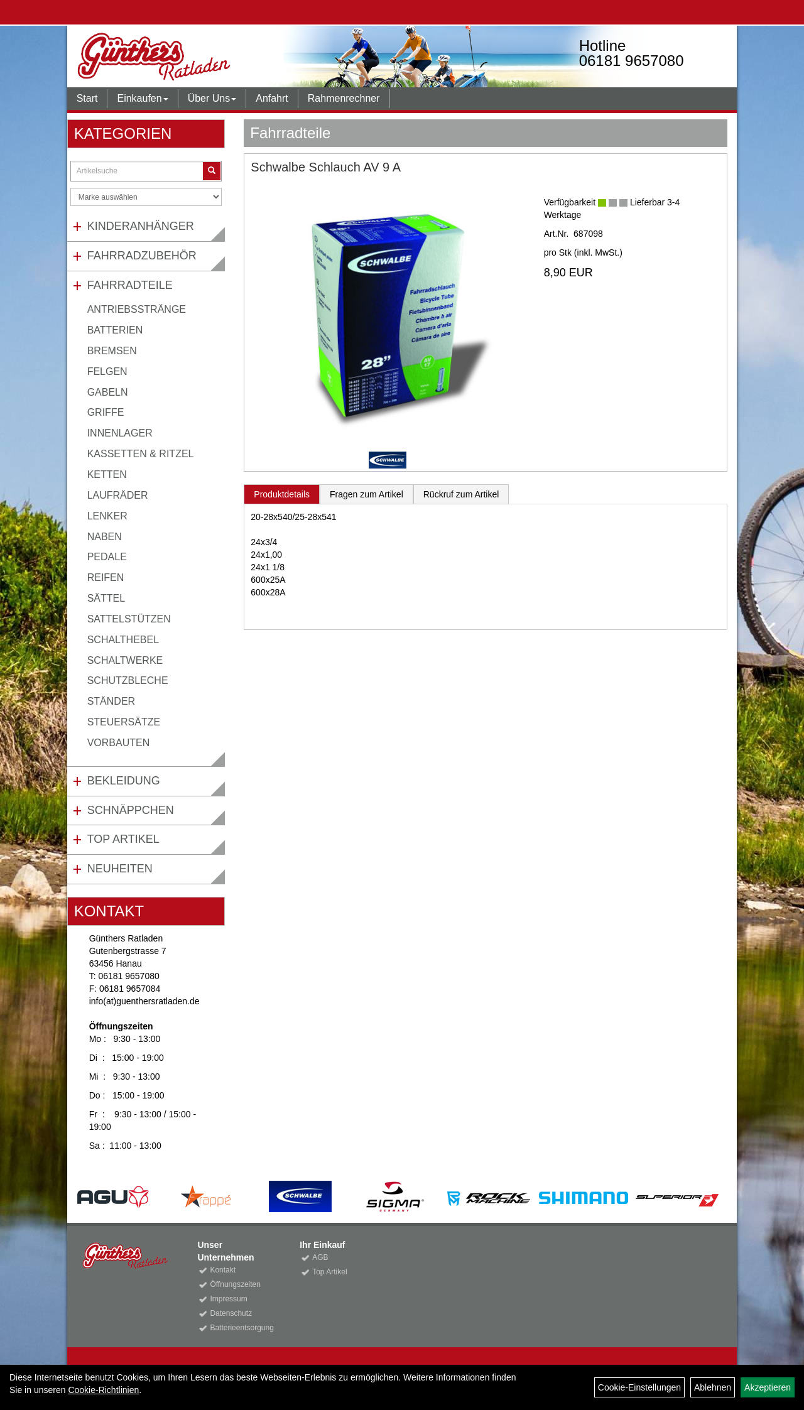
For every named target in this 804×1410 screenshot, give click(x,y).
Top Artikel (123, 839)
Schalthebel (123, 639)
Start (87, 98)
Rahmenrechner (344, 98)
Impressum (228, 1298)
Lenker (107, 516)
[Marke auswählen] (146, 197)
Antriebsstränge (136, 309)
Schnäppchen (130, 810)
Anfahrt (272, 98)
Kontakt (223, 1270)
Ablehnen (712, 1387)
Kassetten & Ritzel (140, 453)
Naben (104, 536)
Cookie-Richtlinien (103, 1390)
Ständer (111, 701)
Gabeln (107, 392)
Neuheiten (120, 868)
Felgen (107, 371)
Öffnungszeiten (235, 1284)
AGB (320, 1257)
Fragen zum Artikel (366, 494)
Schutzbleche (127, 680)
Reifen (105, 577)
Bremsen (112, 350)
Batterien (115, 330)
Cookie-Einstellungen (639, 1387)
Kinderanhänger (140, 226)
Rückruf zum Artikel (461, 494)
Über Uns (212, 98)
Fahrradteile (130, 285)
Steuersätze (123, 722)
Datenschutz (231, 1313)
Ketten (107, 474)
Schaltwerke (125, 660)
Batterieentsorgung (240, 1327)
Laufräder (117, 495)
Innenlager (120, 433)
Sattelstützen (129, 619)
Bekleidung (123, 780)
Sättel (106, 598)
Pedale (107, 556)
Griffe (105, 412)
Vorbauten (118, 742)
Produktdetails (282, 494)
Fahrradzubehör (142, 255)
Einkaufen (142, 98)
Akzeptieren (767, 1387)
